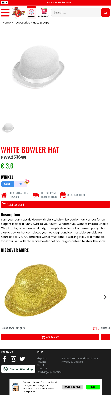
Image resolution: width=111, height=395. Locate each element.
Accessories (22, 23)
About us (42, 365)
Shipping (42, 358)
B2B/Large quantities (49, 372)
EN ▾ (4, 2)
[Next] (104, 297)
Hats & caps (41, 23)
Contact (42, 368)
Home (7, 23)
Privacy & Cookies (72, 362)
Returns (41, 362)
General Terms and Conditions (80, 358)
